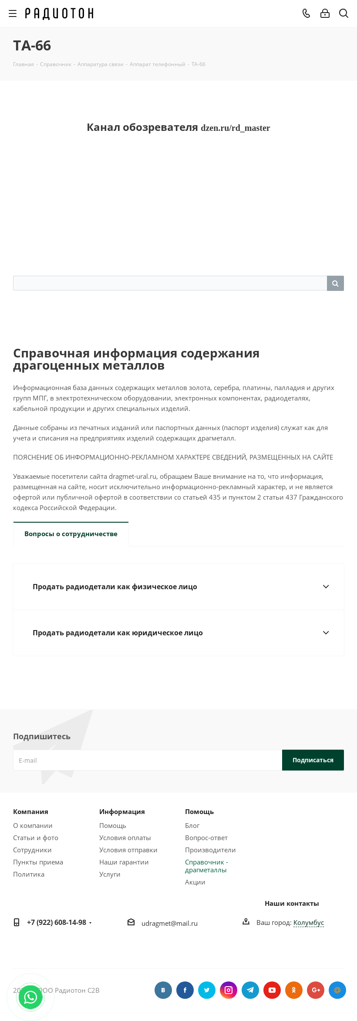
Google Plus (315, 990)
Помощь (112, 825)
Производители (210, 849)
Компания (30, 811)
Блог (192, 825)
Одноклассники (294, 990)
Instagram (228, 990)
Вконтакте (163, 990)
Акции (195, 882)
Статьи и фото (35, 837)
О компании (33, 825)
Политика (28, 874)
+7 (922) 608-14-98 (56, 922)
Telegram (250, 990)
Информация (122, 811)
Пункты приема (38, 862)
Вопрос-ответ (206, 837)
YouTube (272, 990)
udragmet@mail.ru (169, 923)
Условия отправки (128, 849)
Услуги (110, 874)
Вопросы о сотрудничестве (71, 533)
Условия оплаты (125, 837)
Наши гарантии (124, 862)
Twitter (207, 990)
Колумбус (308, 922)
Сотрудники (32, 849)
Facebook (185, 990)
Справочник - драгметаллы (206, 866)
